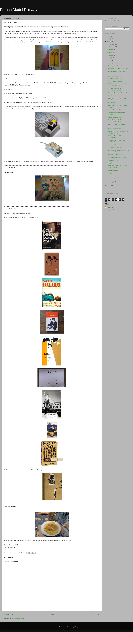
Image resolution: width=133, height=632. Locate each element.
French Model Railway (18, 10)
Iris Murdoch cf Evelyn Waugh (117, 71)
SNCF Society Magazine (115, 81)
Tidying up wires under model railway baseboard (116, 141)
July (110, 58)
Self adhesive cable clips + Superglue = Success (115, 77)
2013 (108, 41)
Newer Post (8, 614)
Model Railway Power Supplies (117, 157)
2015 (108, 36)
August (111, 55)
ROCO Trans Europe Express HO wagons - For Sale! (117, 84)
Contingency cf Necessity (115, 65)
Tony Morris (110, 207)
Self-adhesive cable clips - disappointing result (115, 120)
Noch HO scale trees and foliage (117, 74)
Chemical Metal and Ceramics (116, 110)
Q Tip (110, 95)
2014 (108, 39)
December (112, 44)
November (112, 47)
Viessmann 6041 (113, 160)
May (110, 63)
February (111, 179)
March (111, 176)
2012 (108, 185)
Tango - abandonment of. (115, 117)
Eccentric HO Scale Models (116, 154)
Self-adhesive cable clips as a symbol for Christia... (116, 89)
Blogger (76, 627)
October (111, 49)
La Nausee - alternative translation (118, 68)
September (112, 52)
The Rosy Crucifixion (114, 147)
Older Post (96, 614)
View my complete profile (112, 210)
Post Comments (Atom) (18, 618)
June (110, 60)
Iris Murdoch (112, 102)
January (111, 182)
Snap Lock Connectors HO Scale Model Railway (117, 166)
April (110, 173)
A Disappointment (113, 145)
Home (52, 614)
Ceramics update (113, 170)
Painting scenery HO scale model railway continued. (117, 99)
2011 (108, 188)
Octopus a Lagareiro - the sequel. (117, 93)
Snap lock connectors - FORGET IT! (118, 163)
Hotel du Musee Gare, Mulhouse (114, 21)
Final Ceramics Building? (115, 128)
